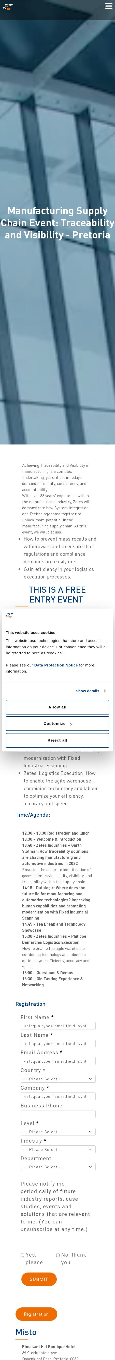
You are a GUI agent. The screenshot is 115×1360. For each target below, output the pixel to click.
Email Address (42, 1053)
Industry (34, 1141)
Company (35, 1088)
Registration (36, 1314)
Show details (87, 691)
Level (30, 1123)
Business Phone (42, 1106)
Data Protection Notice (56, 665)
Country (33, 1070)
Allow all (57, 707)
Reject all (57, 740)
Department (36, 1158)
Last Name (37, 1035)
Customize (58, 723)
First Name (37, 1017)
